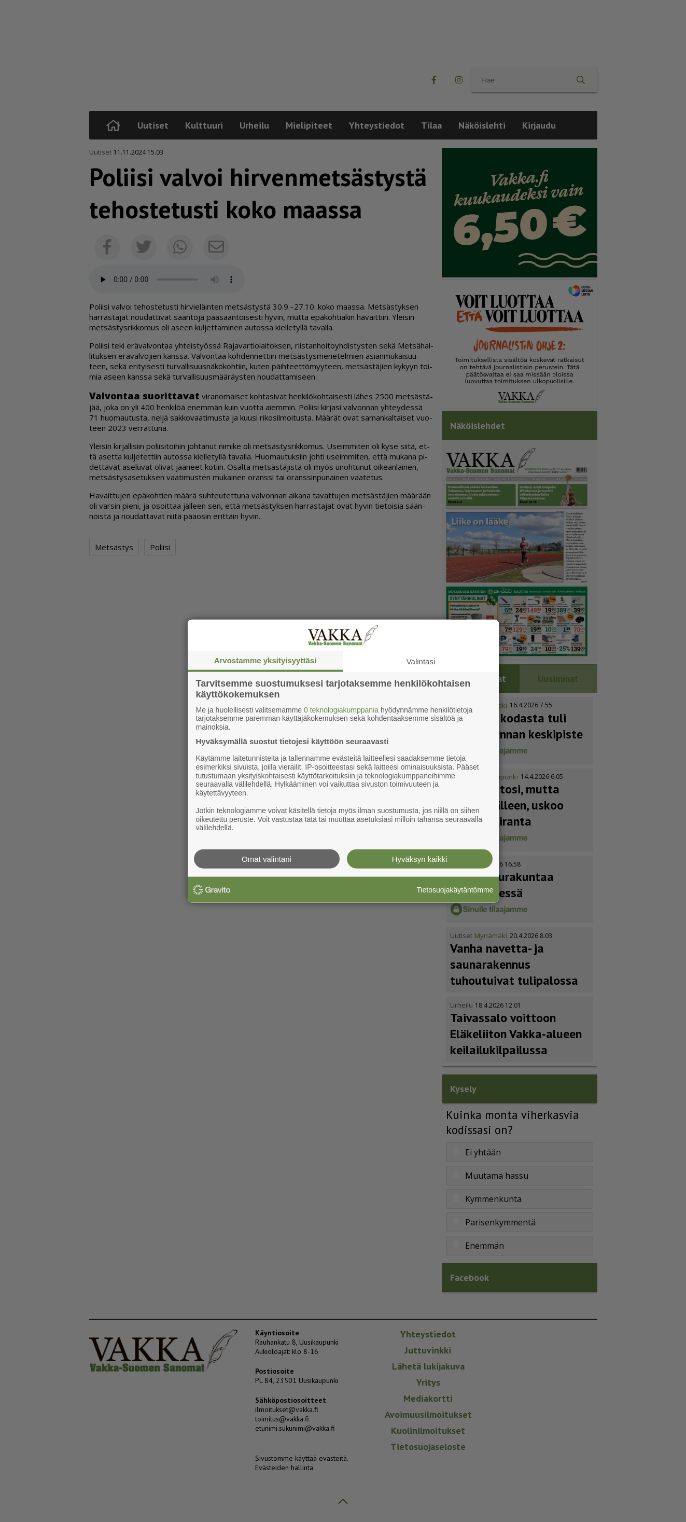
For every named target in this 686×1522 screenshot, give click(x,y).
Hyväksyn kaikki (419, 859)
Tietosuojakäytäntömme (454, 889)
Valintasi (421, 661)
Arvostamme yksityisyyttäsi (265, 659)
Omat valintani (266, 859)
